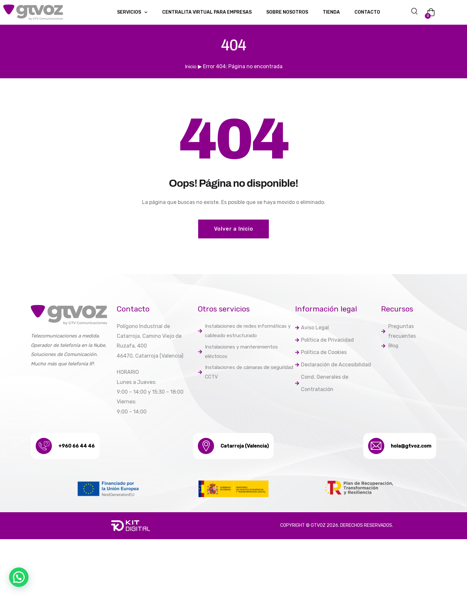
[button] (19, 577)
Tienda (331, 12)
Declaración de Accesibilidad (333, 367)
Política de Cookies (321, 354)
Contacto (367, 12)
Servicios (132, 12)
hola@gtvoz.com (406, 446)
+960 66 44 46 (80, 446)
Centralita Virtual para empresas (207, 12)
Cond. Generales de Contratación (321, 387)
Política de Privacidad (324, 341)
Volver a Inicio (233, 229)
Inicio (190, 66)
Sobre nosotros (287, 12)
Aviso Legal (312, 328)
